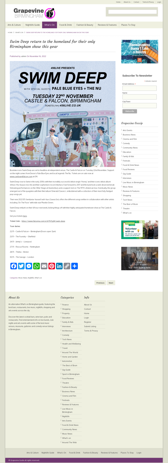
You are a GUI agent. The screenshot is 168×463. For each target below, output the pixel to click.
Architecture (67, 331)
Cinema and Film (130, 139)
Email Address (129, 84)
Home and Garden (70, 357)
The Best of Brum (130, 204)
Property (66, 313)
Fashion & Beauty (85, 25)
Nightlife (31, 278)
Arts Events (127, 130)
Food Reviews (129, 169)
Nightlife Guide (32, 25)
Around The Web (69, 442)
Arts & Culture (14, 25)
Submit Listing (90, 326)
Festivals (126, 161)
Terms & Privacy (148, 2)
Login (159, 2)
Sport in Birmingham (71, 374)
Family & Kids (128, 156)
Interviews (127, 178)
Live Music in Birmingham (133, 182)
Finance (65, 305)
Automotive (67, 361)
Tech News (127, 200)
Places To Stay (128, 25)
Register (87, 322)
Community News (130, 148)
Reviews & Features (107, 25)
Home (118, 2)
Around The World (70, 352)
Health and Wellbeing (71, 344)
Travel (65, 348)
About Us (126, 2)
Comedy (126, 143)
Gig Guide (127, 174)
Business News (129, 135)
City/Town (126, 102)
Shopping (127, 195)
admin (23, 56)
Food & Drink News (131, 165)
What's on (19, 32)
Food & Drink (65, 25)
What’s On (49, 25)
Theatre (126, 208)
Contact (136, 2)
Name (124, 93)
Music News (22, 278)
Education (127, 152)
